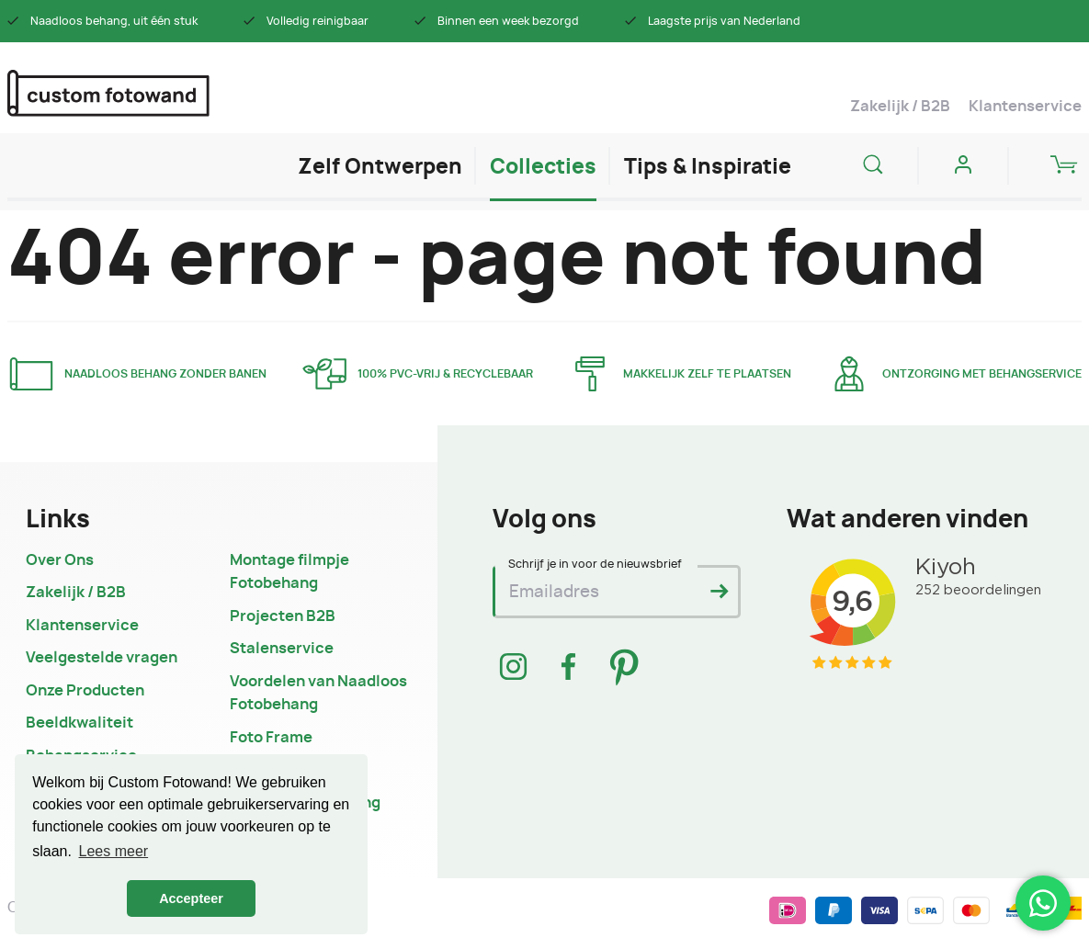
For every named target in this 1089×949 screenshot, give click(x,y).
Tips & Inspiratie (707, 167)
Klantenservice (1025, 106)
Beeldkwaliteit (79, 723)
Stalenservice (282, 648)
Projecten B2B (282, 616)
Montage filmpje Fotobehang (289, 572)
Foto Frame (271, 737)
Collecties (543, 167)
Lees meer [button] (114, 851)
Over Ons (60, 560)
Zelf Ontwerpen (380, 167)
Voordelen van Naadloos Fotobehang (318, 693)
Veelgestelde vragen (101, 657)
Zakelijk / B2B (900, 106)
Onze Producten (85, 691)
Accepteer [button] (191, 898)
